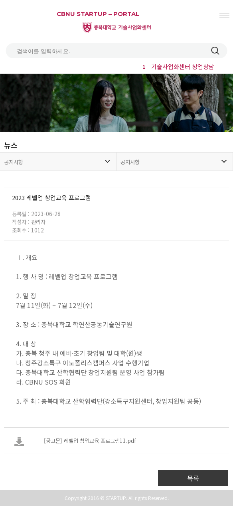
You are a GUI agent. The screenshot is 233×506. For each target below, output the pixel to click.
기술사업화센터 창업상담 (177, 66)
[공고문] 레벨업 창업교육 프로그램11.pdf (90, 440)
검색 (215, 51)
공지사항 (13, 162)
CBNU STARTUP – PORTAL (98, 14)
